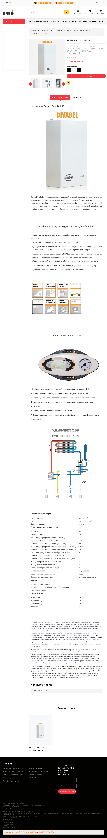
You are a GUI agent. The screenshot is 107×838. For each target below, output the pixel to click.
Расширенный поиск (38, 21)
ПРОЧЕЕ (32, 778)
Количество (72, 66)
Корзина (100, 12)
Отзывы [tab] (77, 97)
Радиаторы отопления (13, 778)
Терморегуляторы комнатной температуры (14, 768)
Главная (33, 30)
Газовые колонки (37, 775)
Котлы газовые (35, 768)
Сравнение (89, 12)
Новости (55, 21)
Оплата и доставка (87, 21)
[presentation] (30, 84)
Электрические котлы (39, 772)
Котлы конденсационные (14, 772)
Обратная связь (69, 21)
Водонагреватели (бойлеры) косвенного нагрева (14, 775)
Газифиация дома (11, 781)
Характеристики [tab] (60, 97)
